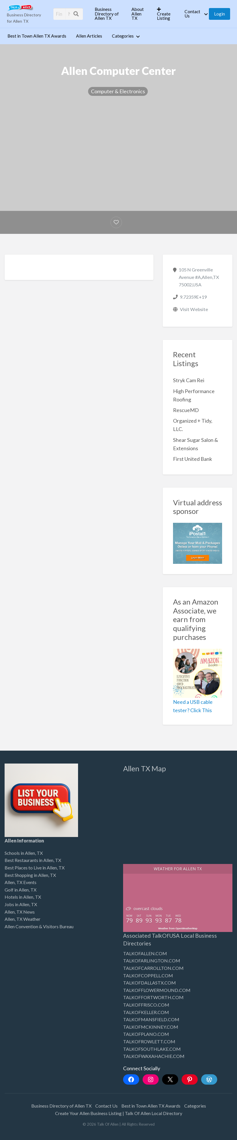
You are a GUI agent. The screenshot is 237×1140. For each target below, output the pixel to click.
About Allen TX (137, 14)
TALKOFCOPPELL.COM (148, 975)
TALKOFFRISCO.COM (146, 1004)
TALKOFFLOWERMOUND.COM (157, 990)
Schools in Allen (20, 853)
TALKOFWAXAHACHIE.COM (153, 1056)
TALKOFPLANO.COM (146, 1034)
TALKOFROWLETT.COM (149, 1041)
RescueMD (186, 410)
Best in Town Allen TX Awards (36, 35)
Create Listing (163, 14)
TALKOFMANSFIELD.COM (151, 1019)
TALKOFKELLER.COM (146, 1012)
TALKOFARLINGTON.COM (151, 960)
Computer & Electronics (118, 91)
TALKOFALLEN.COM (145, 953)
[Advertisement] (118, 149)
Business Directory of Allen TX (107, 14)
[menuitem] (108, 14)
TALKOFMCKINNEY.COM (150, 1027)
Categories (123, 35)
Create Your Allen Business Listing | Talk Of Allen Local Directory (118, 1113)
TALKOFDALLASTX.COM (149, 982)
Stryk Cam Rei (188, 380)
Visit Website (194, 309)
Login (219, 13)
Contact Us (192, 14)
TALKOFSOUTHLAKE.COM (152, 1049)
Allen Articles (89, 35)
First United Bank (192, 459)
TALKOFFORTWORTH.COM (153, 997)
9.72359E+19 (193, 297)
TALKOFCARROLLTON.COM (153, 968)
